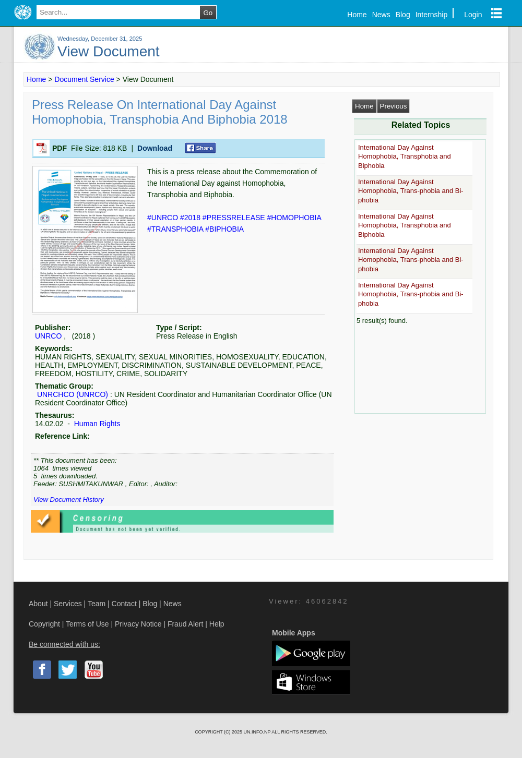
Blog (403, 14)
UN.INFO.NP (257, 732)
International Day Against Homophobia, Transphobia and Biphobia (404, 156)
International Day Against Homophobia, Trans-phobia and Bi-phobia (411, 191)
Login (473, 14)
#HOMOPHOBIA (294, 217)
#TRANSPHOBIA (176, 229)
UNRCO (48, 336)
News (381, 14)
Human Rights (96, 423)
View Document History (68, 499)
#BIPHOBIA (224, 229)
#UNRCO (163, 217)
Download (154, 148)
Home (356, 14)
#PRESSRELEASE (235, 217)
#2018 (191, 217)
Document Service (84, 79)
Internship (431, 14)
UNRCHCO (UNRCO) (72, 394)
